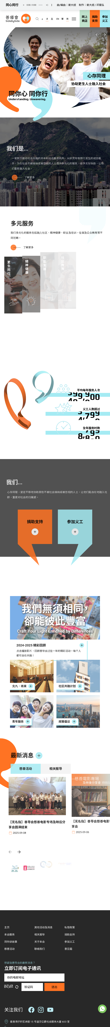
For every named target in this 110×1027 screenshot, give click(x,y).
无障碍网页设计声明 (42, 1012)
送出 (54, 931)
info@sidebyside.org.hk (23, 990)
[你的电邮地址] (34, 921)
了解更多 (27, 247)
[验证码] (32, 931)
